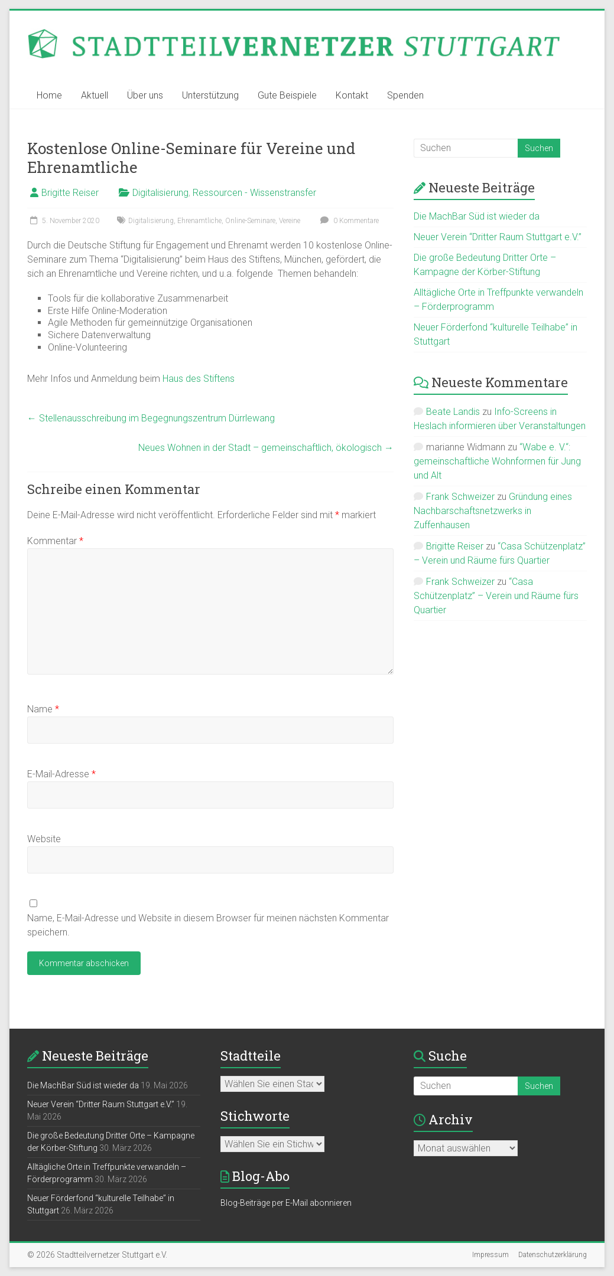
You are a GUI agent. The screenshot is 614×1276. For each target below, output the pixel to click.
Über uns (145, 95)
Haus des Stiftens (199, 378)
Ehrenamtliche (199, 221)
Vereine (289, 221)
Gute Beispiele (287, 95)
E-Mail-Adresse (61, 774)
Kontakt (352, 95)
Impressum (490, 1255)
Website (44, 839)
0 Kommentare (348, 221)
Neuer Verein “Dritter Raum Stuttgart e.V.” (497, 237)
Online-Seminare (250, 221)
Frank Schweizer (460, 496)
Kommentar (55, 541)
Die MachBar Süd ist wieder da (477, 216)
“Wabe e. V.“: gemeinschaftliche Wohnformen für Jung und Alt (497, 461)
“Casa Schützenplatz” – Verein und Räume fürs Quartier (496, 596)
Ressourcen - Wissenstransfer (254, 192)
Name (43, 709)
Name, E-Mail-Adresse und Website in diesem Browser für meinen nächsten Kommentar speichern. (208, 925)
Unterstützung (210, 95)
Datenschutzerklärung (552, 1255)
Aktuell (94, 95)
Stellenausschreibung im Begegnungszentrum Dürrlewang (151, 418)
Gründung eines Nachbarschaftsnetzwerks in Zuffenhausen (493, 511)
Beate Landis (453, 411)
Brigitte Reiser (70, 192)
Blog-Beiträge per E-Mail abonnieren (286, 1203)
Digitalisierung (160, 192)
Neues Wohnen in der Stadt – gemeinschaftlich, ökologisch (266, 447)
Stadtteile (250, 1055)
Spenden (405, 95)
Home (49, 95)
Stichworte (255, 1115)
